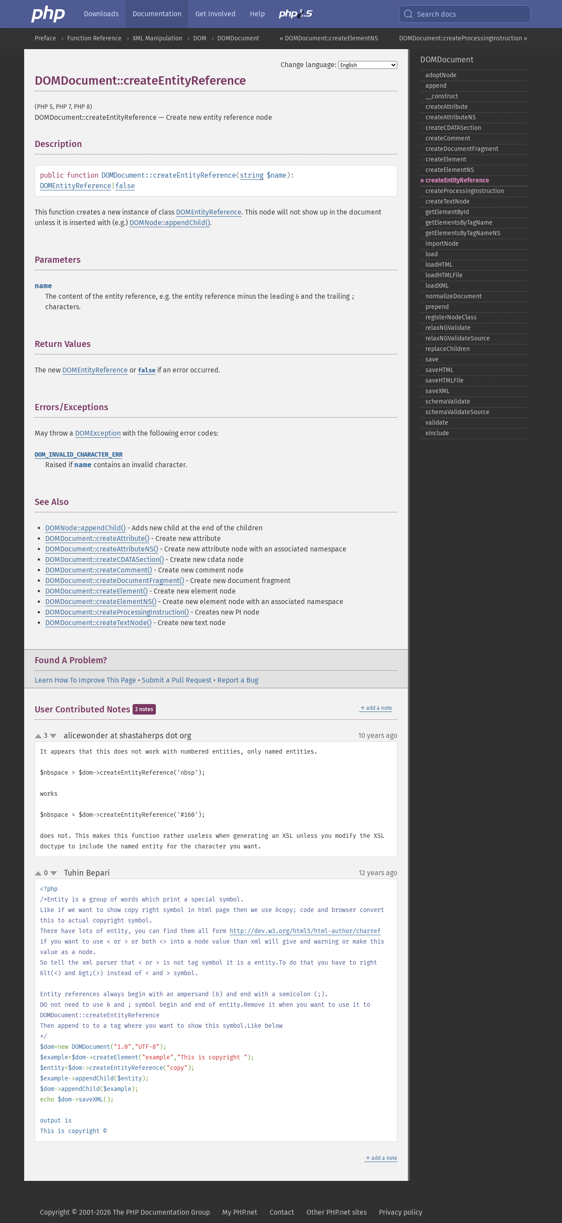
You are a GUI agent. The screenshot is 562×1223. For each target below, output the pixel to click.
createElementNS (449, 170)
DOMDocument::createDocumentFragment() (114, 580)
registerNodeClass (451, 317)
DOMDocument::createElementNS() (100, 601)
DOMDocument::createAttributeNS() (101, 549)
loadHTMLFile (444, 275)
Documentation (157, 14)
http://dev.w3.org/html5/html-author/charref (305, 931)
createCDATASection (453, 128)
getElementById (447, 212)
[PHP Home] (48, 14)
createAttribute (446, 107)
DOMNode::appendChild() (170, 222)
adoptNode (441, 75)
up (40, 736)
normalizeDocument (453, 296)
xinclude (437, 433)
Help (257, 14)
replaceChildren (447, 349)
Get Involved (215, 14)
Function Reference (94, 38)
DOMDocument (238, 38)
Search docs (429, 14)
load (431, 254)
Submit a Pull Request (177, 680)
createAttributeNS (450, 117)
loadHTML (439, 264)
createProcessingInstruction (464, 191)
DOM (199, 38)
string (251, 175)
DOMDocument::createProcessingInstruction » (463, 38)
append (436, 85)
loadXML (437, 286)
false (125, 186)
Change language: (308, 65)
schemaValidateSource (457, 412)
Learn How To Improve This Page (85, 680)
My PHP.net (239, 1212)
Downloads (101, 14)
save (432, 359)
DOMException (98, 433)
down (53, 736)
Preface (45, 38)
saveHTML (439, 370)
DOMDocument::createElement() (96, 591)
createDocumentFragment (461, 149)
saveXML (437, 391)
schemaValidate (447, 401)
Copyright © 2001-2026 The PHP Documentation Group (125, 1212)
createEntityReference (457, 180)
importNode (442, 243)
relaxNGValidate (448, 328)
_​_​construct (441, 96)
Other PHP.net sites (336, 1212)
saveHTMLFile (444, 380)
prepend (437, 307)
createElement (445, 159)
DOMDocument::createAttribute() (97, 538)
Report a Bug (237, 680)
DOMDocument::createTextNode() (98, 623)
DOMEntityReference (75, 186)
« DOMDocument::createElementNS (329, 38)
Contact (282, 1212)
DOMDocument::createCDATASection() (104, 559)
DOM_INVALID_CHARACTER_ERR (78, 454)
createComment (447, 138)
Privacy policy (400, 1212)
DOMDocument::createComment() (98, 570)
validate (436, 422)
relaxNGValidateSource (457, 338)
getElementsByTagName (459, 222)
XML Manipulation (157, 38)
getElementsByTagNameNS (463, 233)
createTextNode (447, 201)
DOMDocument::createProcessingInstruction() (117, 612)
